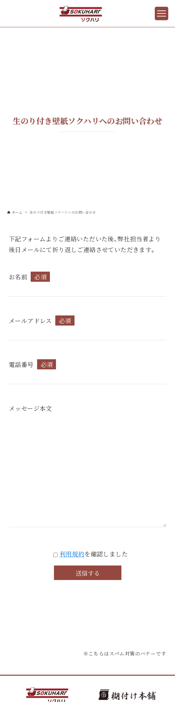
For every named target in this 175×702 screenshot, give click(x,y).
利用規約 (72, 553)
